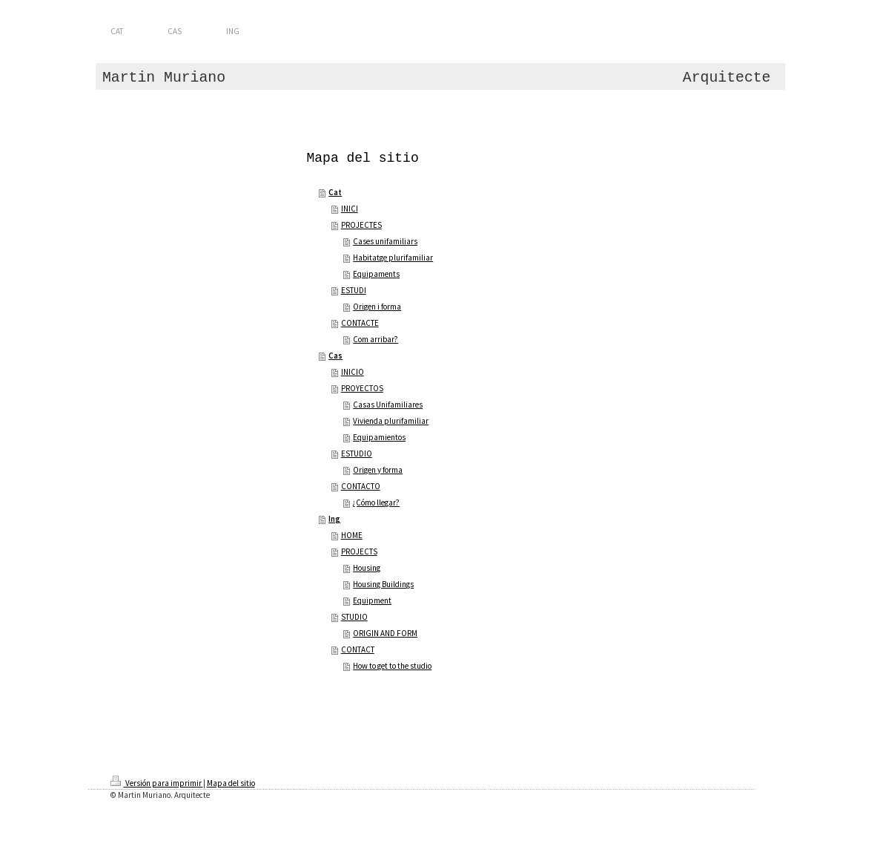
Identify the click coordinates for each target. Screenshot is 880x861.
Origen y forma (378, 470)
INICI (349, 208)
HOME (352, 535)
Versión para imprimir (156, 783)
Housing (366, 568)
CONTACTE (360, 323)
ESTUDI (353, 290)
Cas (335, 355)
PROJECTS (359, 551)
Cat (335, 192)
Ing (334, 519)
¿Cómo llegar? (376, 502)
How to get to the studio (392, 666)
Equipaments (376, 274)
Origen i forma (377, 306)
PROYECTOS (362, 388)
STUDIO (354, 617)
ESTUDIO (356, 453)
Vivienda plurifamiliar (391, 421)
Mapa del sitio (231, 783)
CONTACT (357, 649)
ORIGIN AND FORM (385, 633)
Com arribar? (375, 339)
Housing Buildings (383, 584)
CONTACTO (360, 486)
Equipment (372, 600)
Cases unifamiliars (385, 241)
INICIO (352, 372)
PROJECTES (361, 225)
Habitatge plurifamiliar (393, 257)
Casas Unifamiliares (388, 404)
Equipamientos (379, 437)
